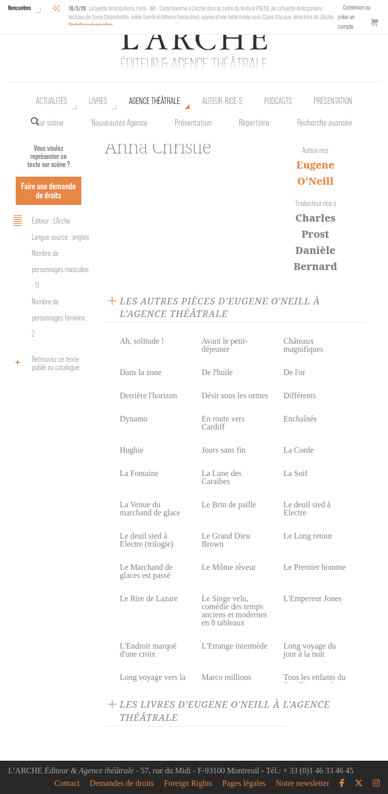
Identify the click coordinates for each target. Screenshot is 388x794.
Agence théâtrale (154, 101)
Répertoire (254, 123)
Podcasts (278, 101)
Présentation (193, 123)
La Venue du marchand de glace (150, 508)
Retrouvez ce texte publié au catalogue (44, 363)
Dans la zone (141, 372)
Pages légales (244, 783)
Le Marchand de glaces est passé (146, 571)
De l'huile (217, 372)
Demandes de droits (121, 783)
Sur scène (50, 123)
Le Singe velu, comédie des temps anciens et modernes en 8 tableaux (234, 610)
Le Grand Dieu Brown (226, 540)
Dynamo (134, 418)
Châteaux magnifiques (303, 345)
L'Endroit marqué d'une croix (148, 650)
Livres (98, 101)
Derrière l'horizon (148, 395)
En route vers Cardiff (223, 422)
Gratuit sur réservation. (91, 25)
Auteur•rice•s (222, 101)
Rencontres (19, 8)
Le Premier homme (314, 567)
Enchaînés (300, 418)
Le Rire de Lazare (149, 598)
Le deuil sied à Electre (307, 508)
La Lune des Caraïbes (221, 477)
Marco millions (226, 677)
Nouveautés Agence (119, 123)
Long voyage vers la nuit (152, 681)
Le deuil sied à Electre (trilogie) (146, 540)
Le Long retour (307, 536)
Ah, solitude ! (142, 341)
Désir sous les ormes (235, 395)
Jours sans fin (224, 450)
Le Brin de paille (229, 504)
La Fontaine (139, 473)
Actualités (51, 101)
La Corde (298, 450)
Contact (67, 783)
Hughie (131, 450)
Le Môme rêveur (229, 567)
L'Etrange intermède (234, 646)
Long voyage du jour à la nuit (309, 650)
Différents (299, 395)
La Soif (295, 473)
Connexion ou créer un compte (354, 17)
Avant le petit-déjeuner (225, 345)
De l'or (294, 372)
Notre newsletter (302, 783)
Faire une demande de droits (48, 190)
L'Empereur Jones (312, 598)
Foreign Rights (188, 783)
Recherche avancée (324, 123)
